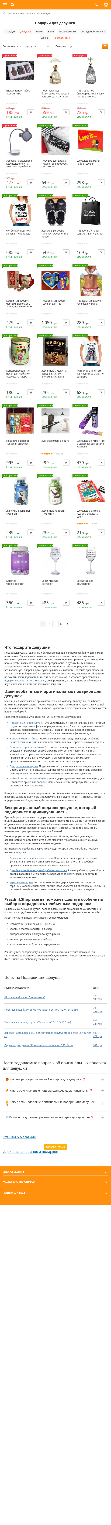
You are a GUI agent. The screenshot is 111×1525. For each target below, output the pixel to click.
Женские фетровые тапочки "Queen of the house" (54, 233)
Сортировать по (12, 46)
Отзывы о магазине (19, 1137)
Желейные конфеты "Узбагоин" (18, 512)
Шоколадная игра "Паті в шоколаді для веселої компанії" (91, 443)
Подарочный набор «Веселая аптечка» (18, 442)
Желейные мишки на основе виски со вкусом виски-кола (54, 373)
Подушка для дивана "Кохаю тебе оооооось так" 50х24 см (38, 1045)
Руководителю (67, 31)
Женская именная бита (55, 440)
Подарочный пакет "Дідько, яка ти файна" (90, 232)
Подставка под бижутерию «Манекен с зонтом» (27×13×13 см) (41, 1009)
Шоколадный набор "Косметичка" (24, 997)
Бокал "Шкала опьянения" (85, 582)
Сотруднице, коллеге (93, 31)
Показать (60, 46)
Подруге (11, 31)
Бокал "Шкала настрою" (49, 582)
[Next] (68, 624)
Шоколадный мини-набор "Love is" (88, 162)
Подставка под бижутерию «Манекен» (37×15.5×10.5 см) (37, 1022)
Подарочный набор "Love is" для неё (53, 302)
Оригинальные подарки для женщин (28, 13)
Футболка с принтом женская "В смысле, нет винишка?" (91, 373)
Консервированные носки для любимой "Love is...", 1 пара (18, 373)
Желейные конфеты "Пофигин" (53, 512)
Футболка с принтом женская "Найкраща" (18, 232)
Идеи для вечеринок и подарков (30, 1151)
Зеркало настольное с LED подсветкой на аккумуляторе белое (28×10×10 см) (19, 165)
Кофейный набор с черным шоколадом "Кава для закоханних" (19, 303)
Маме (39, 31)
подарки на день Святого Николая (24, 680)
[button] (97, 4)
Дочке (45, 37)
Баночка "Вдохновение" (15, 582)
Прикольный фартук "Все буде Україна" (89, 302)
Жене (50, 31)
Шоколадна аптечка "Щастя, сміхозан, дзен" (88, 513)
